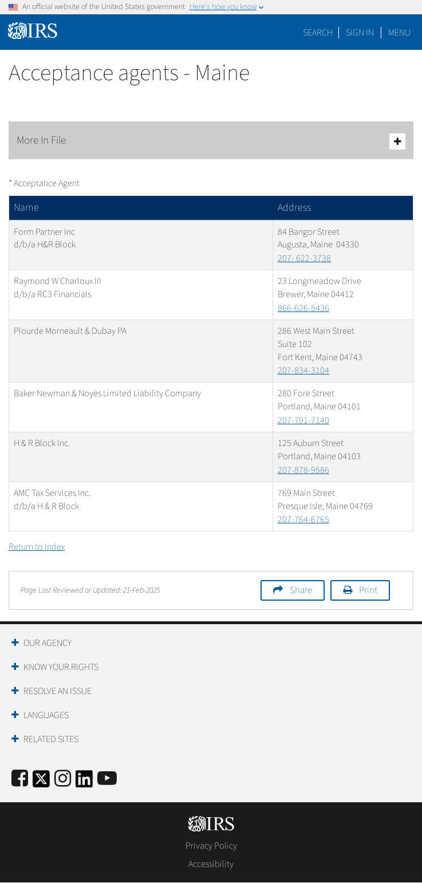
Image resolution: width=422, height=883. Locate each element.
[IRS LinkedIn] (84, 782)
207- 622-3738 (304, 258)
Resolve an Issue (57, 691)
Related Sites (50, 739)
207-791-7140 (303, 420)
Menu (399, 32)
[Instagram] (62, 779)
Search (318, 32)
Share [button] (301, 590)
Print (368, 590)
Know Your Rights (60, 667)
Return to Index (37, 547)
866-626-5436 (303, 308)
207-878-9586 (303, 470)
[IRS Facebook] (19, 779)
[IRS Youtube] (107, 779)
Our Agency (47, 643)
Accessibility (211, 864)
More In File (211, 141)
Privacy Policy (211, 846)
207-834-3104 (303, 370)
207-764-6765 (303, 519)
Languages (46, 715)
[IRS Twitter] (41, 782)
